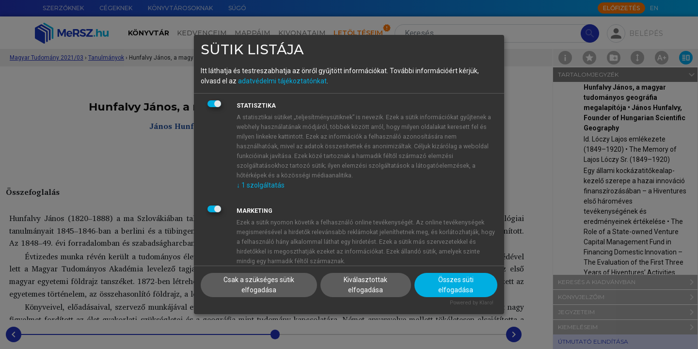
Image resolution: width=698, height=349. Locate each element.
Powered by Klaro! (471, 303)
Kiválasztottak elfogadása (365, 285)
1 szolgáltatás (261, 185)
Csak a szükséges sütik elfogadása (258, 285)
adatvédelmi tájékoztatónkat (282, 81)
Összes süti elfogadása (456, 285)
